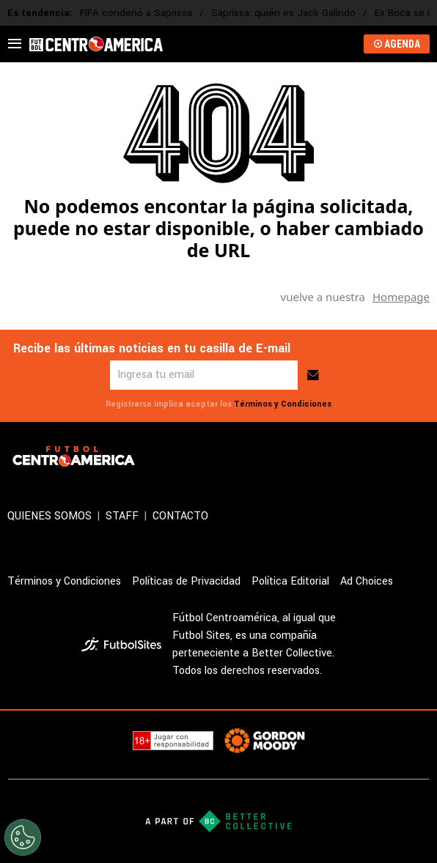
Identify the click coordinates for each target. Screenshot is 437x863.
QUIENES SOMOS (49, 516)
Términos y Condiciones (282, 404)
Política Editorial (290, 581)
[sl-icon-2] (356, 456)
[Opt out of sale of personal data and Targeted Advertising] (22, 837)
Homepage (401, 296)
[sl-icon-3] (388, 456)
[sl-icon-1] (324, 456)
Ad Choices (366, 581)
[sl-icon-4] (421, 456)
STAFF (122, 516)
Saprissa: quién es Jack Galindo (283, 13)
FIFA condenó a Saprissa (136, 13)
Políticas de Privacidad (186, 581)
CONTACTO (180, 516)
